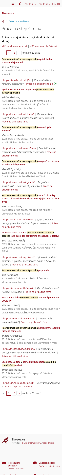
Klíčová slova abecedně (14, 46)
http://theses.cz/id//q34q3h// (19, 348)
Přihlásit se (30, 4)
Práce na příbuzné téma (39, 83)
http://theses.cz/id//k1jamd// (19, 182)
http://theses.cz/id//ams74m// (19, 148)
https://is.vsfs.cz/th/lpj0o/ (17, 80)
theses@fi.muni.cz (16, 469)
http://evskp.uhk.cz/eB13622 (18, 219)
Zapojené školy (47, 463)
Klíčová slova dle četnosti (44, 46)
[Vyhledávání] (20, 4)
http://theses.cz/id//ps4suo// (19, 257)
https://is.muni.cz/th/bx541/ (18, 382)
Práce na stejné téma (19, 21)
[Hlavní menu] (12, 4)
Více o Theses (48, 443)
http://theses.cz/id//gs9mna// (19, 318)
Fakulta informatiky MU (31, 443)
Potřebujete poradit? (14, 464)
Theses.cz (8, 13)
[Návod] (56, 84)
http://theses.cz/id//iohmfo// (18, 114)
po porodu (25, 270)
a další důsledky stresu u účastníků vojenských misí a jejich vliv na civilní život (31, 198)
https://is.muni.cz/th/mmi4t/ (18, 288)
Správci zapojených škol (49, 466)
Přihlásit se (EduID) (49, 4)
